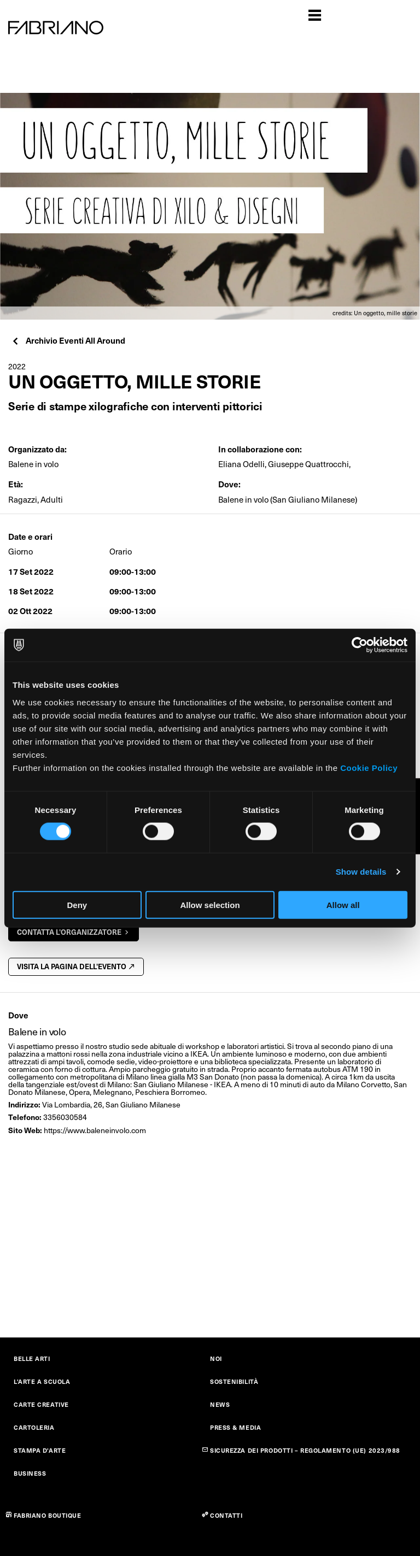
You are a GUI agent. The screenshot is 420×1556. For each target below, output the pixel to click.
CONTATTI (226, 1515)
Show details (361, 871)
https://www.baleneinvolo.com (95, 1130)
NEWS (220, 1404)
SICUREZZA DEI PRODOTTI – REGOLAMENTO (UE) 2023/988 (305, 1450)
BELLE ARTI (32, 1358)
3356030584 (65, 1117)
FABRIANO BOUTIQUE (47, 1515)
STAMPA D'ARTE (40, 1450)
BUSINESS (30, 1473)
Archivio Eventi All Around (68, 340)
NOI (216, 1358)
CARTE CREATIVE (41, 1404)
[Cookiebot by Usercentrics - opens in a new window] (359, 645)
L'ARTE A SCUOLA (42, 1381)
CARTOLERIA (34, 1427)
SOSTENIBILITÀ (234, 1381)
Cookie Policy (369, 767)
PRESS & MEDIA (235, 1427)
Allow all (343, 904)
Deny (77, 904)
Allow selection (210, 904)
